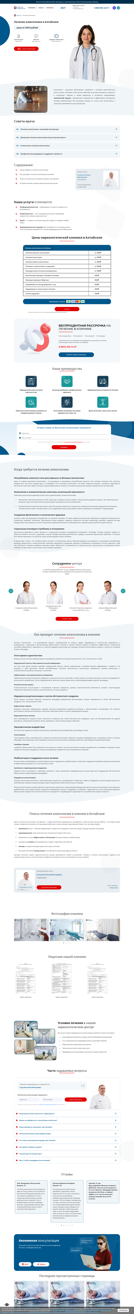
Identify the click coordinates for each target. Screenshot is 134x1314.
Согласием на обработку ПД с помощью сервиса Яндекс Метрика (77, 1312)
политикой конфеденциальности (48, 1104)
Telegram (41, 1264)
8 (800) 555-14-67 (67, 347)
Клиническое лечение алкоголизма (35, 145)
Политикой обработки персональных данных (67, 1310)
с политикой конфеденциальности (72, 442)
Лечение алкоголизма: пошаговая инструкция (39, 129)
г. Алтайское (76, 7)
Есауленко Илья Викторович (30, 1087)
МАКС (25, 1264)
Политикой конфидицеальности (42, 1312)
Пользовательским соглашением (19, 1312)
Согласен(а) (123, 1310)
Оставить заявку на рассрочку (76, 355)
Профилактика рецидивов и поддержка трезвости (41, 154)
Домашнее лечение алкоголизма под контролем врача (43, 137)
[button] (64, 943)
